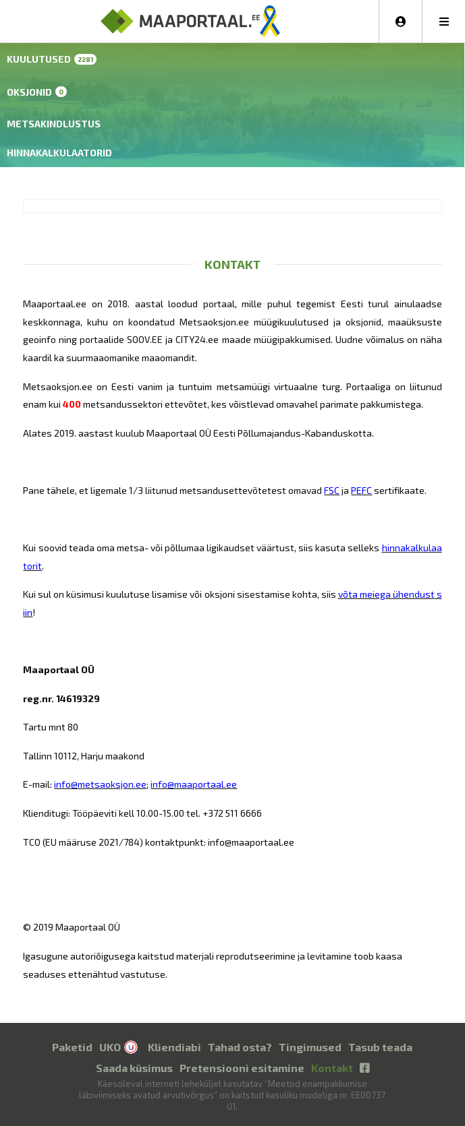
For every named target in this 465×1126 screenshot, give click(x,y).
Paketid (72, 1046)
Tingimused (310, 1046)
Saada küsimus (134, 1067)
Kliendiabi (174, 1046)
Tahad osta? (240, 1046)
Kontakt (332, 1067)
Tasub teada (380, 1046)
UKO (110, 1046)
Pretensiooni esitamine (242, 1067)
